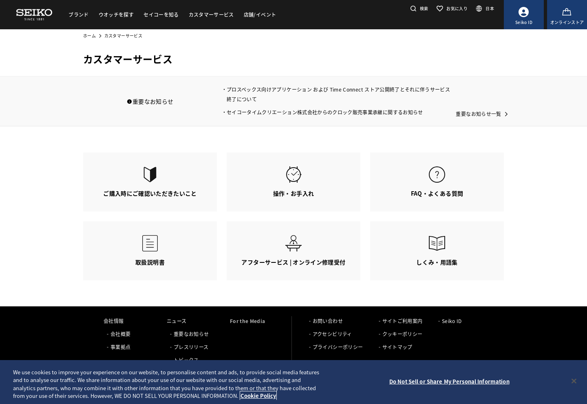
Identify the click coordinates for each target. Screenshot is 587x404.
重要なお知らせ (191, 333)
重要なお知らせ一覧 (478, 113)
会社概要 (120, 333)
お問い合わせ (328, 320)
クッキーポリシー (402, 333)
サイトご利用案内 (402, 320)
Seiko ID (452, 320)
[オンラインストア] (567, 14)
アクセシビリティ (332, 333)
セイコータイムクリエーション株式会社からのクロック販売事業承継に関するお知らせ (325, 112)
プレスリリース (191, 346)
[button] (418, 8)
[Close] (574, 381)
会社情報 (114, 320)
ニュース (176, 320)
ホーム (89, 36)
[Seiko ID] (524, 14)
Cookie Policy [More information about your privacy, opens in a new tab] (258, 396)
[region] (293, 382)
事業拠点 (120, 346)
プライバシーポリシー (338, 346)
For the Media (247, 320)
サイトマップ (397, 346)
